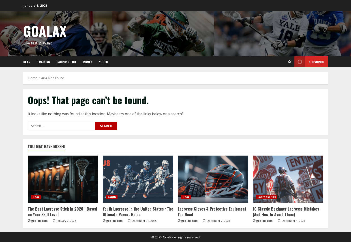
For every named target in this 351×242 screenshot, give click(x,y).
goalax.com (39, 221)
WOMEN (87, 61)
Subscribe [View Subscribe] (309, 61)
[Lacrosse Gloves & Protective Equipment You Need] (213, 179)
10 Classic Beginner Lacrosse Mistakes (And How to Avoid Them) (286, 211)
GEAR (26, 61)
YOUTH (103, 61)
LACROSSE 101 (66, 61)
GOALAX (44, 31)
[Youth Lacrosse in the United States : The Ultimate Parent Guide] (138, 179)
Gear (35, 197)
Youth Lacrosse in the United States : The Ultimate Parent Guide (138, 211)
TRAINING (43, 61)
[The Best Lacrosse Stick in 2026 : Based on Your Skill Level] (63, 179)
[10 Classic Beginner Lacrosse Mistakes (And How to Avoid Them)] (288, 179)
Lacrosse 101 (266, 197)
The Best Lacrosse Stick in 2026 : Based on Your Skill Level (62, 211)
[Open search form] (289, 61)
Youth (111, 197)
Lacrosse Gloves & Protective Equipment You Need (212, 211)
